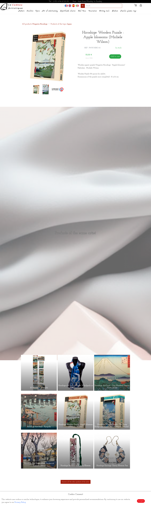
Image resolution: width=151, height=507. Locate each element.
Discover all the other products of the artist (75, 482)
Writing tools (104, 11)
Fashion (115, 11)
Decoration (93, 11)
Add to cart (115, 56)
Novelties (29, 11)
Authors (21, 11)
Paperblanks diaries (68, 11)
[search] (103, 6)
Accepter (141, 501)
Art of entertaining (50, 11)
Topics (37, 11)
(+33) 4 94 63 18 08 (61, 1)
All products (35, 24)
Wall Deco (82, 11)
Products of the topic (61, 24)
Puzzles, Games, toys (128, 11)
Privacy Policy (20, 502)
